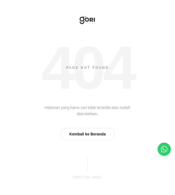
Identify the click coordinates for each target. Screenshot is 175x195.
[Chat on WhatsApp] (164, 149)
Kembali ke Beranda (87, 134)
